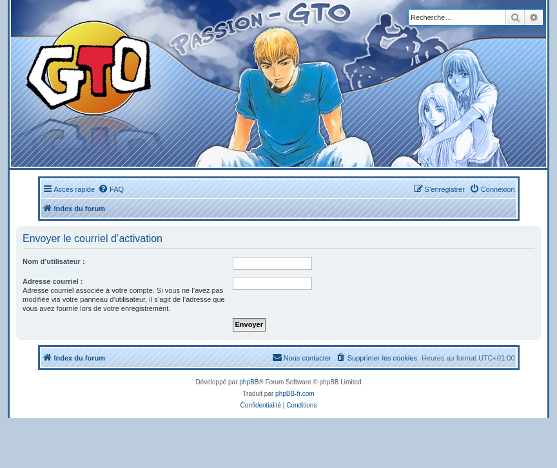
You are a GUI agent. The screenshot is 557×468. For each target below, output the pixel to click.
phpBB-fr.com (295, 393)
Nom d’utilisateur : (54, 261)
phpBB (249, 382)
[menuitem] (111, 189)
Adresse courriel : (53, 281)
